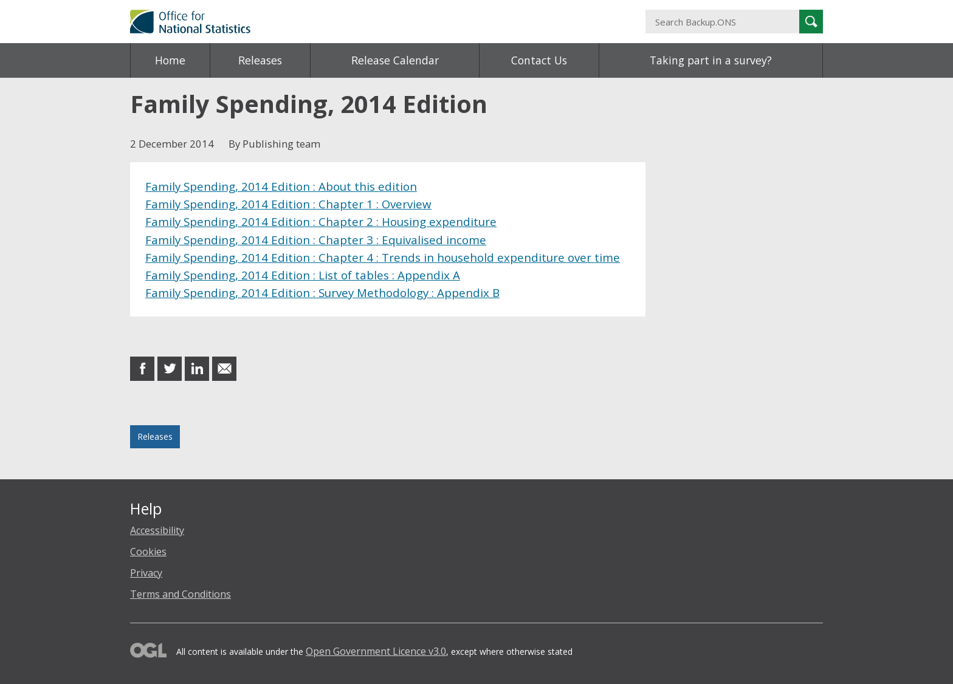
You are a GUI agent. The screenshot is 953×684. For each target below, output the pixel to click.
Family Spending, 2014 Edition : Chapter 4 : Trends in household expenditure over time (382, 257)
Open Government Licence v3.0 (376, 651)
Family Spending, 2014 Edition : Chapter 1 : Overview (288, 203)
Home (170, 60)
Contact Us (539, 60)
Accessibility (157, 530)
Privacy (146, 573)
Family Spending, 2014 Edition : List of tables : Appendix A (302, 274)
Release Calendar (395, 60)
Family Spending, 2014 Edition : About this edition (281, 186)
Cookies (148, 551)
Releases (260, 60)
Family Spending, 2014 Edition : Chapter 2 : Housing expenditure (321, 221)
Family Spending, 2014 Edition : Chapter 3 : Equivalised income (315, 239)
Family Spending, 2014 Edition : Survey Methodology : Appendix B (322, 292)
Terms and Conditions (180, 594)
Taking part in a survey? (711, 60)
